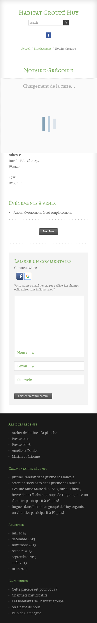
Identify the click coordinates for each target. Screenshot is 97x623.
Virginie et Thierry (66, 488)
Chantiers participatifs (29, 595)
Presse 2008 (21, 444)
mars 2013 (20, 568)
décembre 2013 (23, 538)
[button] (20, 278)
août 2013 (19, 562)
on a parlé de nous (26, 606)
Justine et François (59, 476)
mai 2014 (19, 532)
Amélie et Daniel (24, 450)
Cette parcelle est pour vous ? (35, 589)
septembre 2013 (24, 556)
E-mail (25, 366)
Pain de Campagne (26, 612)
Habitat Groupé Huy (48, 13)
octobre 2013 (22, 550)
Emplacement (42, 48)
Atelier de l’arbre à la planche (34, 432)
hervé (16, 494)
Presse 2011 (21, 438)
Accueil (25, 48)
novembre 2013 (24, 544)
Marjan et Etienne (26, 456)
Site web (24, 379)
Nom (25, 353)
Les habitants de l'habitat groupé (37, 600)
